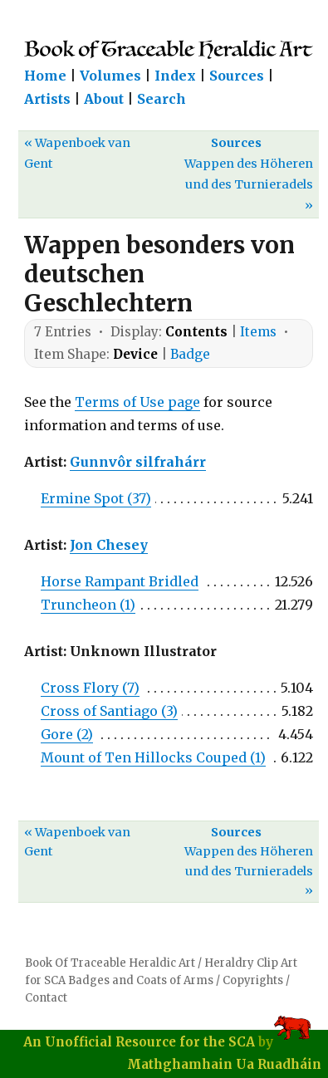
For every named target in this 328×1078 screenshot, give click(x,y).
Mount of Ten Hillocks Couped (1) (153, 757)
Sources (236, 75)
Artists (47, 99)
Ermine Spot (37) (96, 498)
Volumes (110, 75)
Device (135, 354)
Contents (196, 332)
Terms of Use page (137, 402)
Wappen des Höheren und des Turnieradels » (248, 184)
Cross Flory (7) (90, 687)
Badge (190, 354)
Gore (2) (67, 734)
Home (45, 75)
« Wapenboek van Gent (77, 153)
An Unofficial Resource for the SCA (139, 1042)
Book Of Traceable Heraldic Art (110, 963)
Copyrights (253, 980)
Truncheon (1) (88, 604)
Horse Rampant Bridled (119, 581)
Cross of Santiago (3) (109, 711)
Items (258, 332)
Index (175, 75)
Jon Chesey (109, 545)
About (104, 99)
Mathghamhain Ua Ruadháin (224, 1064)
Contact (46, 998)
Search (161, 99)
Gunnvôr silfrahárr (138, 461)
